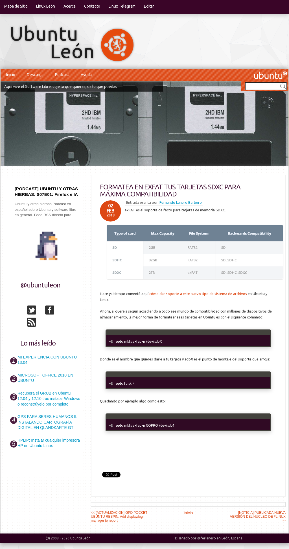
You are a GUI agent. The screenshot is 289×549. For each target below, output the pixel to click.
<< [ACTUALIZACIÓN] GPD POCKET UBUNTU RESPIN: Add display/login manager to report (119, 517)
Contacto (92, 6)
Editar (149, 6)
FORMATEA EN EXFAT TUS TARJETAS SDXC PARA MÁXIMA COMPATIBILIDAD (170, 190)
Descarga (35, 74)
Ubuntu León (80, 538)
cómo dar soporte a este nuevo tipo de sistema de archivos (198, 294)
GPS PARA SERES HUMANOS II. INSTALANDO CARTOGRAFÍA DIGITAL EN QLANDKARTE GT (47, 422)
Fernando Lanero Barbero (180, 202)
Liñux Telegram (122, 6)
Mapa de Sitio (16, 6)
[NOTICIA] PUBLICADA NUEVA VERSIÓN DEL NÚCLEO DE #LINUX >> (258, 517)
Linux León (45, 6)
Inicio (10, 74)
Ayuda (86, 74)
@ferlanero (206, 538)
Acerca (70, 6)
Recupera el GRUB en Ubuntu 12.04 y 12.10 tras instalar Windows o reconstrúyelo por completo (48, 398)
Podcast (62, 74)
